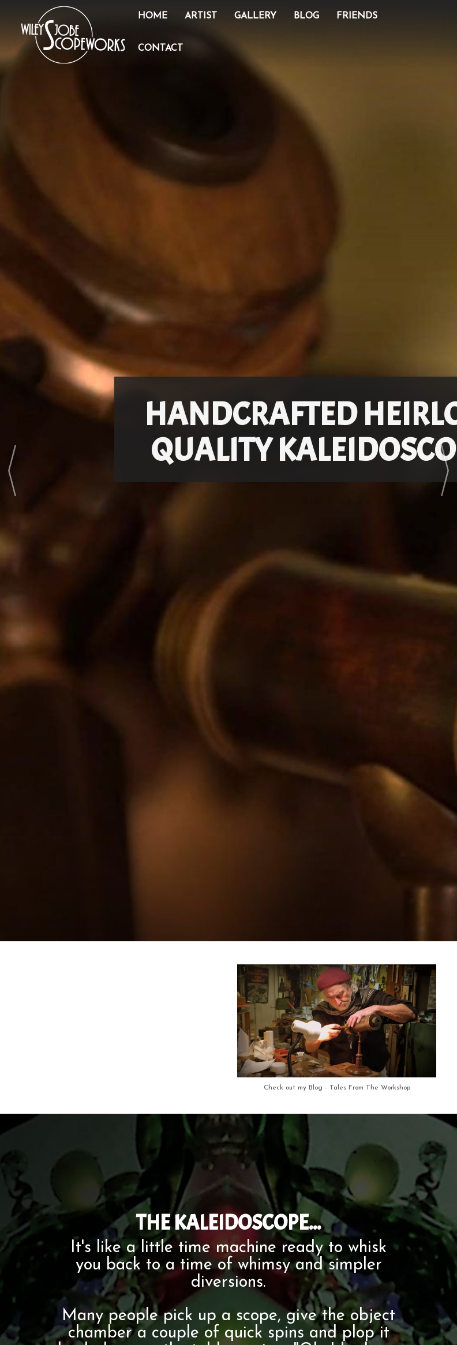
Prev (12, 470)
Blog (306, 16)
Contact (160, 48)
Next (445, 470)
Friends (356, 16)
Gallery (255, 16)
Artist (201, 16)
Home (152, 16)
